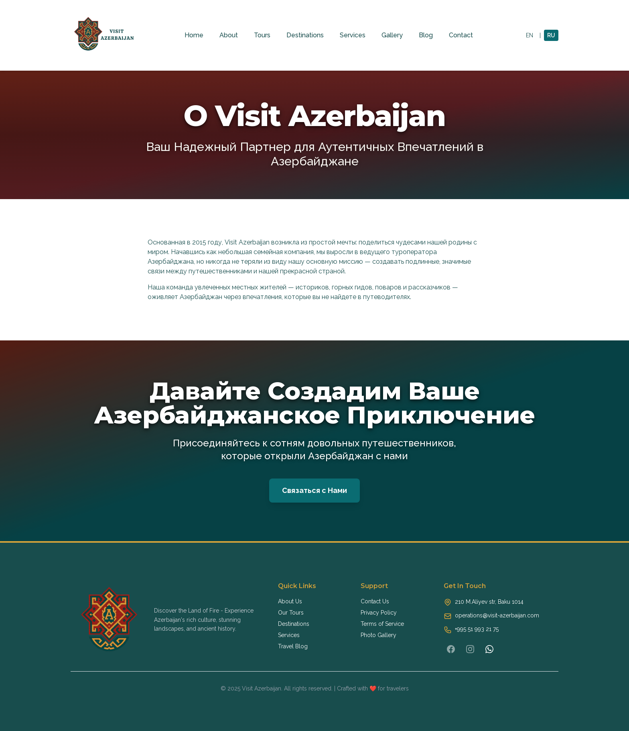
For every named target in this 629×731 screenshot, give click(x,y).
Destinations (305, 35)
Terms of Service (382, 624)
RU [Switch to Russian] (551, 35)
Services (352, 35)
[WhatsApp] (489, 649)
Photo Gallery (378, 635)
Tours (262, 35)
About (228, 35)
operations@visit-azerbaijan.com (497, 615)
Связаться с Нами (314, 490)
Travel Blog (293, 646)
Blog (426, 35)
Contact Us (375, 601)
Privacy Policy (379, 612)
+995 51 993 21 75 (477, 629)
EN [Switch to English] (529, 35)
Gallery (392, 35)
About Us (290, 601)
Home (194, 35)
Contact (461, 35)
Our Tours (291, 612)
